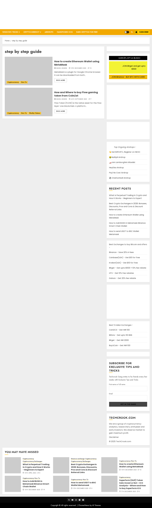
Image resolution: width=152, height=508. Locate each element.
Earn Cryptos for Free (86, 32)
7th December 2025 (128, 492)
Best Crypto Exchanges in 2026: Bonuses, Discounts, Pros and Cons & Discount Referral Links (128, 206)
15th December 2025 (78, 68)
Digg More (60, 80)
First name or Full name (117, 384)
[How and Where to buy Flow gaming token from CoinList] (28, 102)
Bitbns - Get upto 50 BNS (120, 335)
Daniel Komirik (61, 68)
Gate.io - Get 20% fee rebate (122, 278)
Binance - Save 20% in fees (121, 252)
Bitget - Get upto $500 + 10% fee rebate (127, 267)
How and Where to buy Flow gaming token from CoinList (76, 94)
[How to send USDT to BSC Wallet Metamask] (61, 484)
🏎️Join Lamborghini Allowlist (122, 162)
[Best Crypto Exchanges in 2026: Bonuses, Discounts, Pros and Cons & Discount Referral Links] (61, 465)
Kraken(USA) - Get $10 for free (123, 262)
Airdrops (49, 32)
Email (111, 393)
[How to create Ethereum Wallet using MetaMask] (28, 71)
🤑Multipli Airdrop (117, 157)
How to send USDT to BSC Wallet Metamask (83, 484)
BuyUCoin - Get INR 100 (119, 345)
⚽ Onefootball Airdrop (120, 178)
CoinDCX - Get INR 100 (119, 329)
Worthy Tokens (34, 113)
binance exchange (78, 459)
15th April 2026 (30, 473)
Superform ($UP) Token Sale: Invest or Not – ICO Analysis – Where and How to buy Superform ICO (132, 484)
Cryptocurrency (31, 32)
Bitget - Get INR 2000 (119, 340)
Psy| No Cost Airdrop (118, 172)
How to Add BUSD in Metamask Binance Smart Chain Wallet (36, 484)
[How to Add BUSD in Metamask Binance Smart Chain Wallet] (13, 484)
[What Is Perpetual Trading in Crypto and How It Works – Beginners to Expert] (13, 465)
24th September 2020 (79, 99)
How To (24, 82)
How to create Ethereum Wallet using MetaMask (76, 63)
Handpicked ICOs (65, 32)
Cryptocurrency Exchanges (32, 461)
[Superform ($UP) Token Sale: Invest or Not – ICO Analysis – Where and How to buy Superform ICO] (109, 484)
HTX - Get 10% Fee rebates (121, 273)
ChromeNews (83, 505)
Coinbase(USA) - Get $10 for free (124, 257)
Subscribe (141, 32)
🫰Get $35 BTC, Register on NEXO (124, 152)
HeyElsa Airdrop (116, 167)
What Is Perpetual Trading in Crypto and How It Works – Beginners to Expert (128, 197)
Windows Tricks (10, 32)
